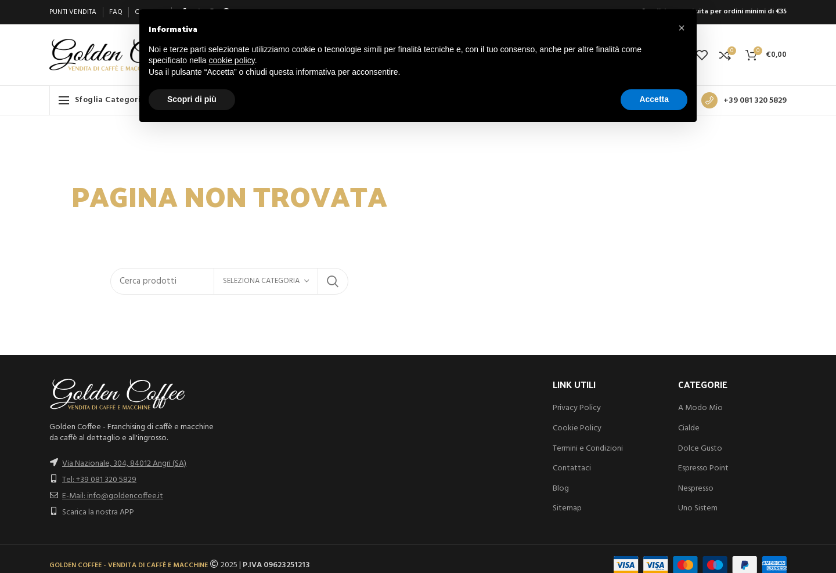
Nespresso (696, 488)
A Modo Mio (700, 408)
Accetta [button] (654, 99)
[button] (681, 28)
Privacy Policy (577, 408)
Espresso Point (703, 468)
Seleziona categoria (261, 281)
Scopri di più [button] (192, 99)
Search (332, 281)
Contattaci (572, 468)
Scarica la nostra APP (98, 512)
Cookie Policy (577, 428)
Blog (561, 488)
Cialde (689, 428)
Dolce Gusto (700, 448)
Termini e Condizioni (588, 448)
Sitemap (567, 508)
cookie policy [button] (232, 60)
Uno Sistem (698, 508)
